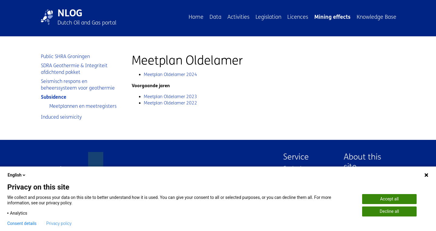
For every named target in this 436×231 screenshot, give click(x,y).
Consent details (22, 223)
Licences (297, 17)
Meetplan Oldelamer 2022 (170, 103)
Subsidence (53, 97)
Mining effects (332, 17)
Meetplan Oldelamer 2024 (170, 74)
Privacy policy (59, 223)
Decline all (389, 211)
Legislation (268, 17)
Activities (238, 17)
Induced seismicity (61, 117)
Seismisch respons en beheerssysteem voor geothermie (78, 84)
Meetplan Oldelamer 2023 (170, 96)
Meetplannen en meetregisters (83, 106)
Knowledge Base (376, 17)
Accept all (389, 198)
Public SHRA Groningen (65, 56)
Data (215, 17)
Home (196, 17)
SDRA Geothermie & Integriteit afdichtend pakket (74, 69)
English (17, 175)
